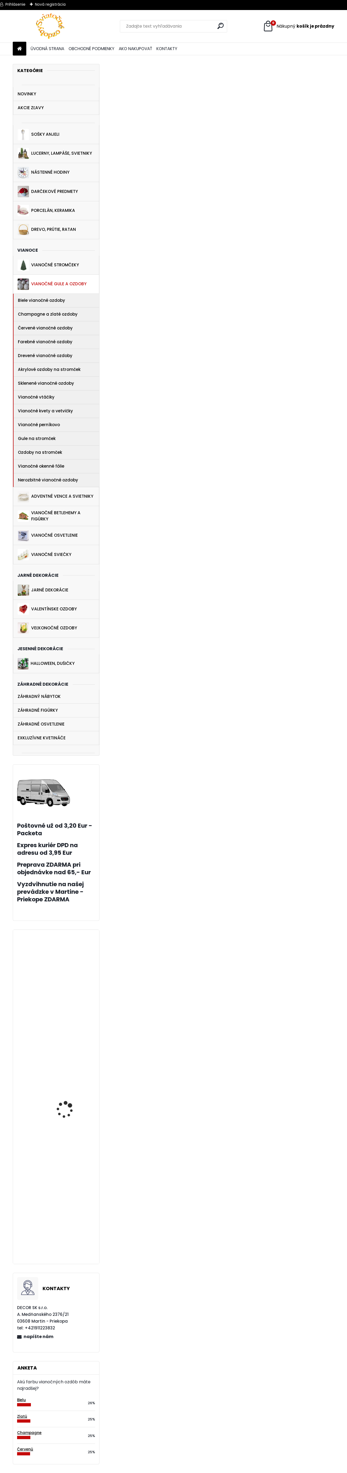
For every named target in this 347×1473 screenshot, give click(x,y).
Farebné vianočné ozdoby (45, 342)
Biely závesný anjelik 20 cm (70, 1195)
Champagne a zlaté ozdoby (48, 314)
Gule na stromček (37, 438)
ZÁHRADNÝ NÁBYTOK (39, 696)
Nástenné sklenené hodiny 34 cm (66, 1244)
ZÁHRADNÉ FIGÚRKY (38, 710)
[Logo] (50, 26)
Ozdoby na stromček (40, 452)
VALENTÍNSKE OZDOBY (47, 609)
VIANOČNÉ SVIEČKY (44, 554)
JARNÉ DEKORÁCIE (43, 590)
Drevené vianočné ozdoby (45, 355)
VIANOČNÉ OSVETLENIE (48, 535)
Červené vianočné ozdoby (45, 328)
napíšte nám (38, 1336)
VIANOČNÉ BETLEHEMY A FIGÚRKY (49, 516)
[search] (220, 26)
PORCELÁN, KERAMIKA (46, 210)
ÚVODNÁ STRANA (47, 48)
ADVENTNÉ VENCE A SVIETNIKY (55, 496)
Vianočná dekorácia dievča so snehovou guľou (67, 1069)
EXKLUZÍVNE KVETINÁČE (42, 738)
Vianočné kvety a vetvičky (45, 411)
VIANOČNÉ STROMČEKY (48, 265)
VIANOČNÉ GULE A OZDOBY (52, 284)
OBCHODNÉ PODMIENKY (91, 48)
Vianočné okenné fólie (41, 466)
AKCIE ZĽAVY (31, 108)
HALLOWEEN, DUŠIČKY (46, 663)
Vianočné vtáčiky (36, 397)
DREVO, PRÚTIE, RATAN (47, 229)
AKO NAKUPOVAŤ (135, 48)
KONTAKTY (166, 48)
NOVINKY (27, 94)
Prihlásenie (15, 4)
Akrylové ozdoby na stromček (49, 369)
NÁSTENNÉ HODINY (43, 172)
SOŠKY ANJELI (38, 134)
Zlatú (22, 1416)
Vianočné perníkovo (39, 425)
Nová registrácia (50, 4)
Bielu (21, 1400)
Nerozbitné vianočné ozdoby (48, 480)
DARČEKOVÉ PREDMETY (48, 191)
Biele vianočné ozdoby (41, 300)
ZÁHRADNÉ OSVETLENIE (41, 724)
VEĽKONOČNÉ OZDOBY (47, 628)
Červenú (25, 1449)
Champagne (29, 1432)
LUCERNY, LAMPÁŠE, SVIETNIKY (55, 153)
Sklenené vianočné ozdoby (46, 383)
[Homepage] (19, 49)
